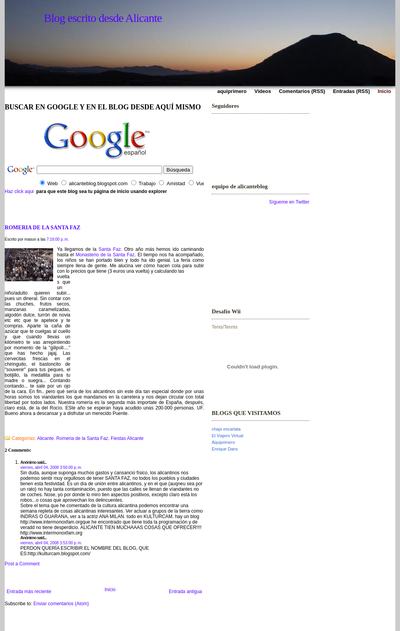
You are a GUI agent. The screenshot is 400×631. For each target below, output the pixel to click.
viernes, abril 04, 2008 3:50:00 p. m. (51, 467)
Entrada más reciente (29, 591)
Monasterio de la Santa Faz (105, 254)
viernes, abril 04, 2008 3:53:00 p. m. (51, 543)
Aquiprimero (223, 442)
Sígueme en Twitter (289, 202)
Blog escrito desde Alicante (103, 17)
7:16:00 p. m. (57, 239)
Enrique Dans (225, 449)
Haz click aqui (19, 191)
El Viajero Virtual (227, 435)
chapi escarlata (226, 429)
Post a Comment (22, 564)
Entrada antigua (185, 591)
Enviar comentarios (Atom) (61, 603)
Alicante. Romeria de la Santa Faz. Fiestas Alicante (90, 438)
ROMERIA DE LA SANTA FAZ (42, 227)
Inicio (110, 589)
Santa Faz (109, 249)
